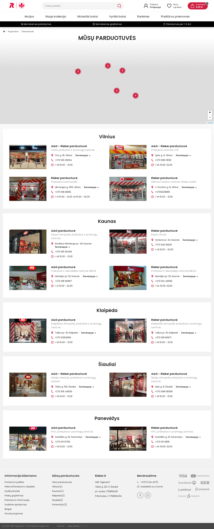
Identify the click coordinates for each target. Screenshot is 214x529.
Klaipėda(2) (58, 495)
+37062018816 (162, 192)
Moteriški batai (87, 16)
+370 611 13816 (162, 441)
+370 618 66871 (163, 337)
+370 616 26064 (63, 160)
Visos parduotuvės (62, 482)
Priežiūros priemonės (175, 16)
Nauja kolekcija (55, 16)
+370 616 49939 (63, 391)
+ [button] (210, 112)
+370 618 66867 (63, 281)
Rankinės (143, 16)
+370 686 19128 (163, 160)
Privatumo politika (14, 482)
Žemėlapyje (82, 155)
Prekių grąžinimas (14, 495)
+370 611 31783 (62, 441)
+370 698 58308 (164, 391)
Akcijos (29, 16)
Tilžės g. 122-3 (102, 486)
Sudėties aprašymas (16, 504)
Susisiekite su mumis (150, 486)
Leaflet (210, 123)
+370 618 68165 (63, 192)
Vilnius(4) (57, 486)
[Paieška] (79, 5)
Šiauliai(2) (57, 500)
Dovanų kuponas (14, 513)
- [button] (210, 117)
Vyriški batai (117, 16)
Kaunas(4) (58, 491)
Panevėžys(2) (59, 504)
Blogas (8, 509)
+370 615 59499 (63, 251)
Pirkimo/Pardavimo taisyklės (20, 486)
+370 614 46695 (163, 281)
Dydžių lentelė (12, 491)
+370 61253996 (63, 337)
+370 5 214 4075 (147, 482)
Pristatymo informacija (17, 500)
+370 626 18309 (163, 244)
